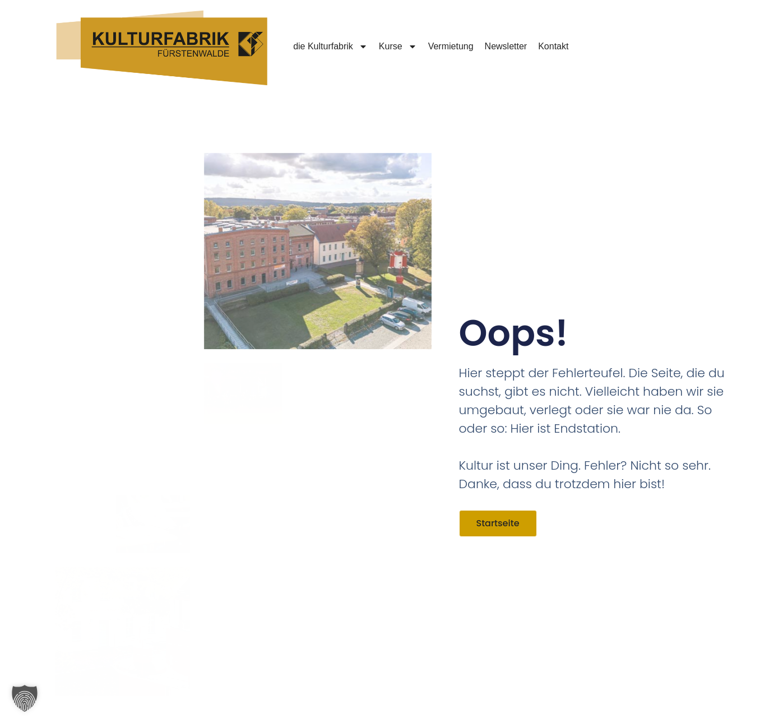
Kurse (398, 46)
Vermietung (451, 46)
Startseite (498, 523)
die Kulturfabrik (330, 46)
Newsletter (506, 46)
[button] (24, 698)
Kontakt (553, 46)
